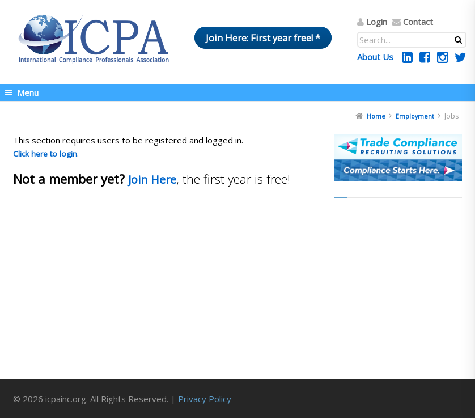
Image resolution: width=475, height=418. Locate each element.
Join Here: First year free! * (263, 37)
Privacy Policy (204, 398)
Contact (418, 21)
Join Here (152, 179)
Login (376, 21)
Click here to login (45, 154)
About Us (375, 56)
